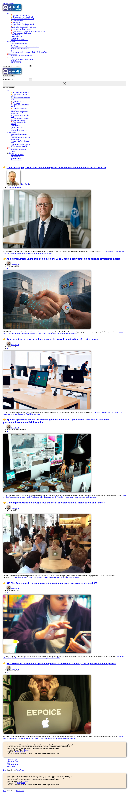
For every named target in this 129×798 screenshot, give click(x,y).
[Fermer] (64, 83)
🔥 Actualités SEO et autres (20, 15)
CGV (8, 763)
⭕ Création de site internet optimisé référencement (28, 31)
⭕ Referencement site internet (21, 33)
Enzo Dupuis (25, 184)
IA (7, 268)
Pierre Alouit (15, 264)
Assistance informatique (19, 43)
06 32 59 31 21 (20, 752)
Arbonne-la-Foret (12, 761)
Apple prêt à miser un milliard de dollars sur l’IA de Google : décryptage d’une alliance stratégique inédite (63, 258)
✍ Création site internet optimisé (22, 17)
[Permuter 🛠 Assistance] (35, 132)
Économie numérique (14, 187)
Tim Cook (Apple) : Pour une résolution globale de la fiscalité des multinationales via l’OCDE (56, 167)
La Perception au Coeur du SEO (21, 29)
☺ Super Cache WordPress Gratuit (22, 24)
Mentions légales (16, 62)
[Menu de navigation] (9, 76)
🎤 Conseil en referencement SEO (22, 19)
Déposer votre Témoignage (20, 48)
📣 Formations (15, 22)
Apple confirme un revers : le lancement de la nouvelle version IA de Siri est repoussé (53, 339)
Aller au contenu (8, 3)
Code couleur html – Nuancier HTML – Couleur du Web (29, 52)
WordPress (20, 770)
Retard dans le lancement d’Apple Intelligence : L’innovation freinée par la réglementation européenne (61, 663)
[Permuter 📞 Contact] (35, 153)
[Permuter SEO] (35, 91)
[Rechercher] (20, 66)
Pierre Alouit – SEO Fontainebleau (22, 59)
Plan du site (11, 766)
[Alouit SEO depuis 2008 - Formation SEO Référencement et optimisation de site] (12, 10)
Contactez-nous (16, 61)
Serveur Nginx (15, 35)
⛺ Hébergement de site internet (21, 26)
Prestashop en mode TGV (19, 40)
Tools (12, 50)
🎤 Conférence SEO (17, 20)
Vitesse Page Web (17, 36)
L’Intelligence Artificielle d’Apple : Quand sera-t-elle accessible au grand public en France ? (56, 502)
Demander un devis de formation (21, 55)
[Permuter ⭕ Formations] (35, 148)
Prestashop (14, 38)
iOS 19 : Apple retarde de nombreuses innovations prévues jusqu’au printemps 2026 (52, 583)
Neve (4, 770)
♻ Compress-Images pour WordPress (23, 28)
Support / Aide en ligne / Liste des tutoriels (25, 47)
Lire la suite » (63, 332)
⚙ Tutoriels (14, 45)
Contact (26, 750)
